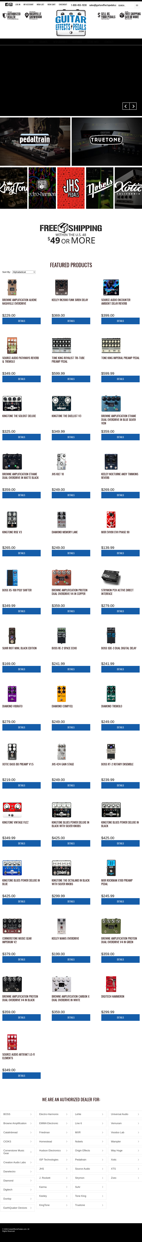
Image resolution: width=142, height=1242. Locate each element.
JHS (41, 1168)
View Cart (51, 4)
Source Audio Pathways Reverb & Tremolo (20, 359)
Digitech (7, 1189)
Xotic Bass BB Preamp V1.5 (17, 764)
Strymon (79, 1178)
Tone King (80, 1196)
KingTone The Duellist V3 (66, 416)
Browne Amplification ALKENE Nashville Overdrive (19, 301)
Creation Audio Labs (14, 1162)
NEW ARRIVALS (60, 42)
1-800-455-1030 (79, 5)
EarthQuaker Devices (15, 1207)
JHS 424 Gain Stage (63, 764)
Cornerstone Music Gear (13, 1152)
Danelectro (9, 1171)
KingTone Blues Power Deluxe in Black (120, 824)
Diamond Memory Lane (65, 532)
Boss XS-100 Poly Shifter (17, 590)
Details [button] (21, 321)
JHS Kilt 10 (58, 474)
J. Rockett (44, 1178)
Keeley (43, 1196)
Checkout (63, 4)
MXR (78, 1132)
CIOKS (7, 1141)
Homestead (45, 1141)
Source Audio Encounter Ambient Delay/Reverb (115, 301)
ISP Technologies (48, 1159)
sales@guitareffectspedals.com (104, 5)
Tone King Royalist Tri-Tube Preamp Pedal (68, 359)
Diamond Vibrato (12, 706)
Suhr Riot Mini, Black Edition (19, 648)
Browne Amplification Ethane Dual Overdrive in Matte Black (20, 476)
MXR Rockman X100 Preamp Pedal (117, 882)
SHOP (31, 42)
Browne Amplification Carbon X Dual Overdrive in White (70, 998)
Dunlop (7, 1198)
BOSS (6, 1114)
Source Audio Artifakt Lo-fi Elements (18, 1056)
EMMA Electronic (48, 1123)
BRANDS (43, 42)
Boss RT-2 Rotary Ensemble (117, 764)
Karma (43, 1187)
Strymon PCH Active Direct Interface (117, 592)
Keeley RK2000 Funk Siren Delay (70, 300)
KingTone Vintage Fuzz (15, 822)
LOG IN (17, 4)
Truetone (80, 1205)
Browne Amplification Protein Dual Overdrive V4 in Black (20, 998)
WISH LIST (40, 4)
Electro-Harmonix (49, 1114)
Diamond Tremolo (111, 706)
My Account (28, 4)
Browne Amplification (14, 1123)
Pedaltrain (80, 1159)
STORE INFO (93, 42)
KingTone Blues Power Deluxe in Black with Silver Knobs (70, 824)
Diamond (8, 1180)
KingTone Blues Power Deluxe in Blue (21, 882)
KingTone (44, 1205)
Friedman (44, 1132)
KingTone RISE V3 (12, 532)
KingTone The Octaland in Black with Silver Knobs (71, 882)
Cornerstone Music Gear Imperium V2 (17, 940)
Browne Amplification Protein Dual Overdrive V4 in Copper (69, 592)
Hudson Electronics (50, 1150)
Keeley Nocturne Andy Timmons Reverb (119, 476)
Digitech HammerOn (112, 996)
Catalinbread (10, 1132)
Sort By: (6, 272)
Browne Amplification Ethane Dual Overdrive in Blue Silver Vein (118, 419)
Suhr (77, 1187)
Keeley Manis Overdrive (65, 938)
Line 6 (78, 1123)
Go (137, 5)
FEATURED (77, 42)
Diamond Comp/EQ (62, 706)
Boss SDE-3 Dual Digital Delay (118, 648)
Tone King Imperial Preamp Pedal (120, 358)
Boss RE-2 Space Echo (64, 648)
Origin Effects (82, 1150)
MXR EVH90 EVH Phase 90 (115, 532)
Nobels (79, 1141)
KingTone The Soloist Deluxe (19, 416)
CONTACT (108, 42)
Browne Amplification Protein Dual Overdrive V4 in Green (119, 940)
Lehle (78, 1114)
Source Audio (82, 1168)
